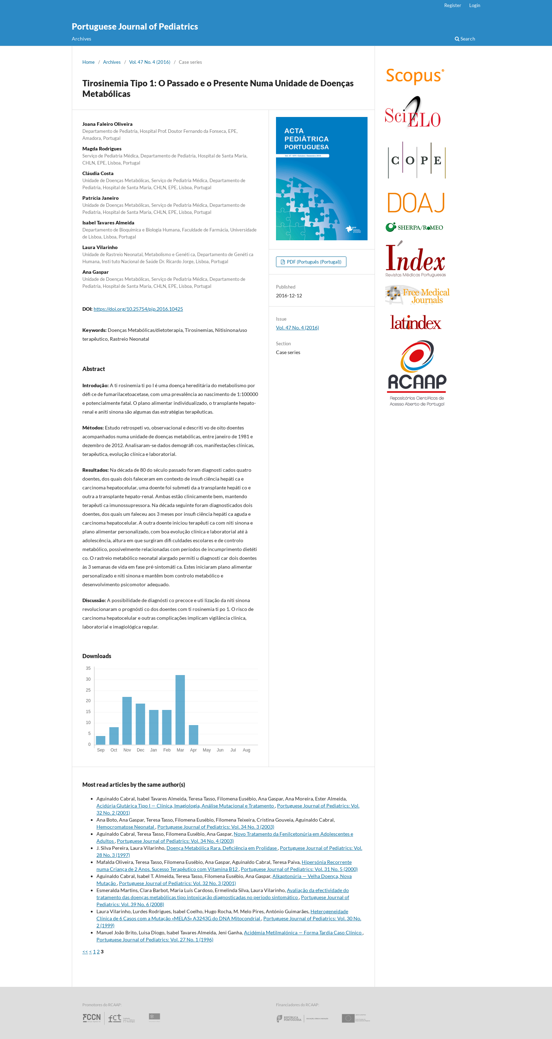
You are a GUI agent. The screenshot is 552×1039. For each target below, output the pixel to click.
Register (452, 5)
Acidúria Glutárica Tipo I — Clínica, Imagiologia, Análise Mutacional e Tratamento (185, 806)
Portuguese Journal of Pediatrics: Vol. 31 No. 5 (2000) (299, 869)
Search (465, 39)
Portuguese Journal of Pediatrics (135, 26)
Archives (81, 39)
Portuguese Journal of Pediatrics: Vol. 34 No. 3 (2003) (215, 827)
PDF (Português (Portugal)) (313, 262)
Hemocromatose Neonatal (125, 827)
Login (474, 5)
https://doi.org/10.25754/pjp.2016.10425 (138, 309)
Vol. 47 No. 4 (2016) (149, 62)
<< (85, 951)
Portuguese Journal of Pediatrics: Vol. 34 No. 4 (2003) (175, 841)
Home (88, 62)
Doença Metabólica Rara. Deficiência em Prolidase (222, 848)
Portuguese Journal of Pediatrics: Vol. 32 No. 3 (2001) (177, 883)
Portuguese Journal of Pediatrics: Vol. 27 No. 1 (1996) (154, 939)
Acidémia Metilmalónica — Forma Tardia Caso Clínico (303, 932)
